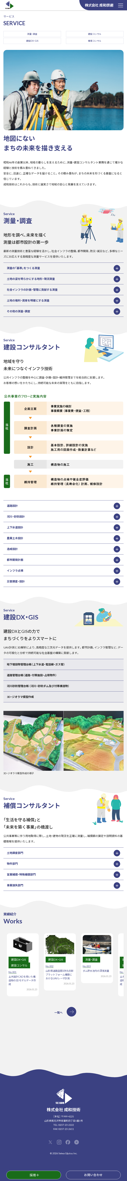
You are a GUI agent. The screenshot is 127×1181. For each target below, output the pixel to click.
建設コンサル (94, 34)
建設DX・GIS (32, 40)
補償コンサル (94, 40)
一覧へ (58, 1012)
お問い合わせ (93, 1175)
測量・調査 (32, 34)
